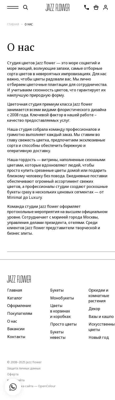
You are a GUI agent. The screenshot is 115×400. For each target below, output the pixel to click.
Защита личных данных (23, 368)
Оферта (12, 374)
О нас (29, 24)
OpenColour (47, 386)
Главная (13, 24)
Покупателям (19, 313)
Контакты (16, 336)
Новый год (98, 337)
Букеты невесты (58, 334)
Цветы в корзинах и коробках (60, 311)
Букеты (57, 290)
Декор (94, 308)
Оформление (19, 305)
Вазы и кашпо (101, 316)
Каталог (14, 297)
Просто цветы (63, 324)
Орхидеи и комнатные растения (98, 295)
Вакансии (16, 328)
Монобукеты (62, 297)
